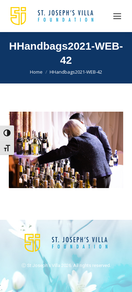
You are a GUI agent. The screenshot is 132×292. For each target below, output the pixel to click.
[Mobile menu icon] (117, 16)
